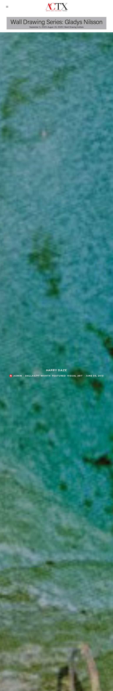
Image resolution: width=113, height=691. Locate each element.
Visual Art (75, 376)
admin (17, 376)
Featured (59, 376)
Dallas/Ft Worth (38, 376)
